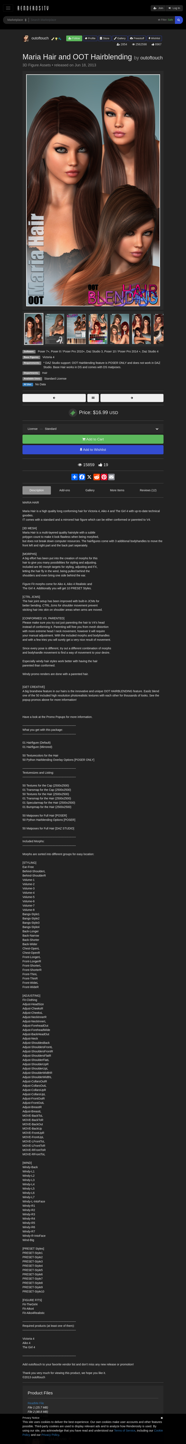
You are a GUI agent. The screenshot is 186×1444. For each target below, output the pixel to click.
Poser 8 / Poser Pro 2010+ (68, 351)
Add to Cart (93, 439)
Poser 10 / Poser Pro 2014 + (122, 351)
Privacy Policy (50, 1434)
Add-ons (64, 490)
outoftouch (151, 57)
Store (104, 38)
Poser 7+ (43, 351)
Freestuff (137, 38)
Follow (74, 38)
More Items (117, 490)
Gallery (120, 38)
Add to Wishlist (93, 450)
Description (36, 490)
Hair (44, 372)
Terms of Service (124, 1430)
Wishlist (154, 38)
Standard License (55, 378)
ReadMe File (36, 1403)
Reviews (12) (148, 490)
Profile (90, 38)
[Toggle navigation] (8, 8)
